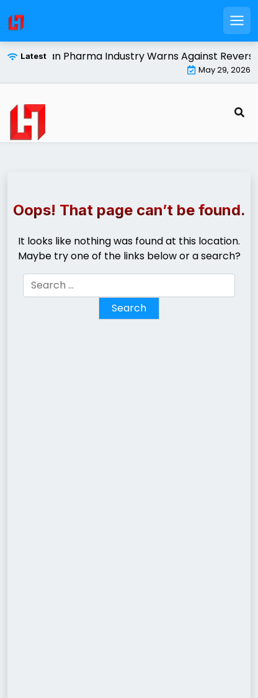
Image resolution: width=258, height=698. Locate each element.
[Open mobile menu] (237, 20)
